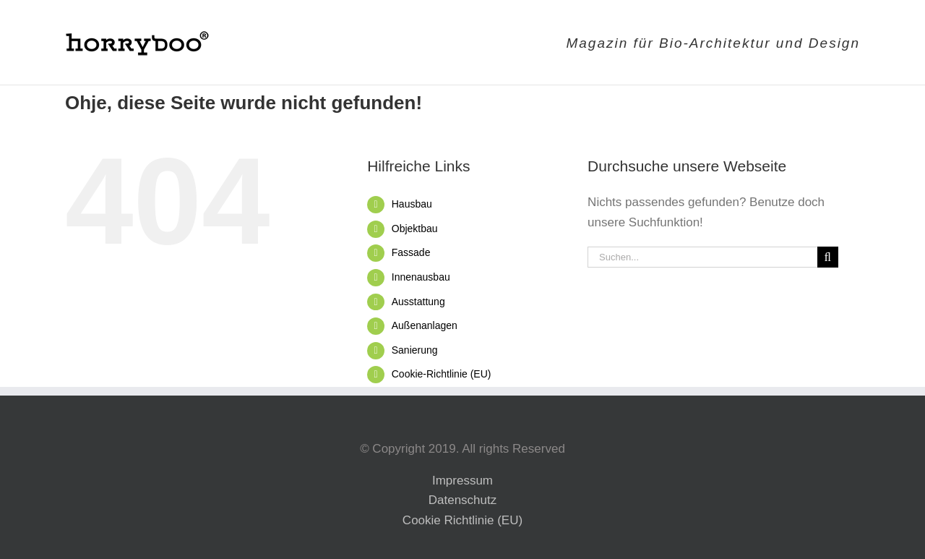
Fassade (411, 252)
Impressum (462, 480)
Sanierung (415, 350)
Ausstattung (418, 301)
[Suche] (827, 257)
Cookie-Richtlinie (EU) (441, 374)
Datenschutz (463, 500)
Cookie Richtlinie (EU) (462, 520)
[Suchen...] (702, 257)
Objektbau (415, 228)
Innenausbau (421, 277)
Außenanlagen (424, 325)
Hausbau (412, 204)
